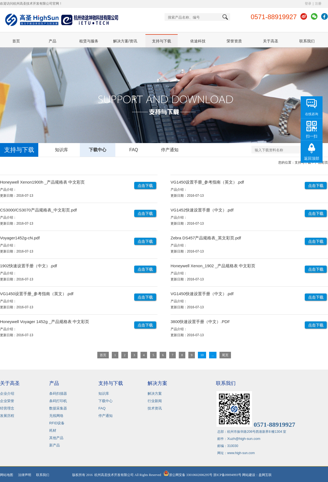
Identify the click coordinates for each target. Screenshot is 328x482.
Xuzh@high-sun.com (243, 439)
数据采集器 (58, 408)
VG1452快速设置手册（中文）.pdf (202, 210)
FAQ (133, 149)
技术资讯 (155, 408)
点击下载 (145, 185)
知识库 (61, 149)
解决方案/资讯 (125, 41)
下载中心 (97, 149)
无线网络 (56, 416)
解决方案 (155, 393)
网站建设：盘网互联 (258, 475)
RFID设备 (57, 423)
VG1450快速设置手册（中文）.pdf (202, 293)
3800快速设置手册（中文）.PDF (200, 321)
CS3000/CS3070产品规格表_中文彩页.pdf (38, 210)
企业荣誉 (7, 401)
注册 (318, 3)
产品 (52, 41)
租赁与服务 (88, 41)
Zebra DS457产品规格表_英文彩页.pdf (206, 238)
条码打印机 (58, 401)
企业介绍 (7, 393)
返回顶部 (311, 158)
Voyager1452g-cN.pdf (20, 238)
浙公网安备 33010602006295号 (187, 475)
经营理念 (7, 408)
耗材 (52, 430)
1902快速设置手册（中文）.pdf (28, 265)
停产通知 (169, 149)
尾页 (225, 355)
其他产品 (56, 438)
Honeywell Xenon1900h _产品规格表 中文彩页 (42, 182)
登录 (308, 3)
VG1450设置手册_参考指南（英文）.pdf (207, 182)
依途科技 (198, 41)
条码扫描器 (58, 393)
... (213, 355)
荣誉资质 (234, 41)
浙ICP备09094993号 (227, 475)
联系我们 (307, 41)
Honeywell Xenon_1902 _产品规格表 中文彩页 (213, 265)
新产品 (54, 445)
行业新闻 (155, 401)
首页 (16, 41)
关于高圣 (270, 41)
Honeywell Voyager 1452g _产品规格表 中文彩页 (44, 321)
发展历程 (7, 416)
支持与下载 (161, 41)
